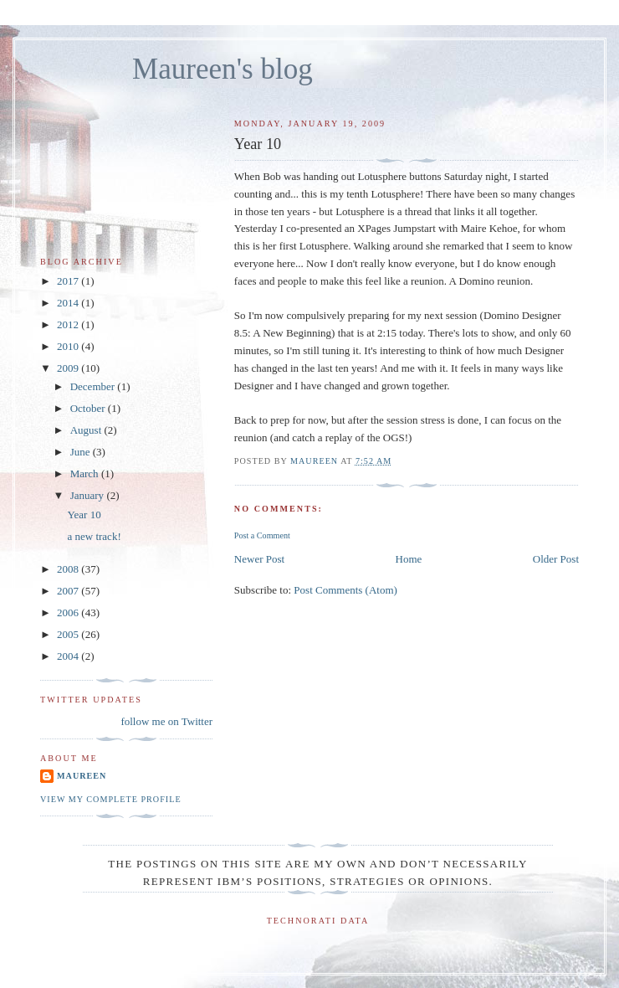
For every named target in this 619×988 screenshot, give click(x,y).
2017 (69, 281)
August (87, 430)
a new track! (93, 536)
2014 (69, 302)
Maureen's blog (222, 69)
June (81, 451)
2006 (69, 612)
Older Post (556, 559)
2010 (69, 346)
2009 (69, 368)
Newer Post (259, 559)
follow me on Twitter (166, 721)
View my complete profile (111, 799)
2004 (69, 656)
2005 (69, 634)
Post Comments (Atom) (345, 590)
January (88, 495)
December (94, 386)
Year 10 (83, 514)
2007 (69, 590)
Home (409, 559)
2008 (69, 569)
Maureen (81, 775)
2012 (69, 324)
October (89, 408)
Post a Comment (262, 535)
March (85, 473)
